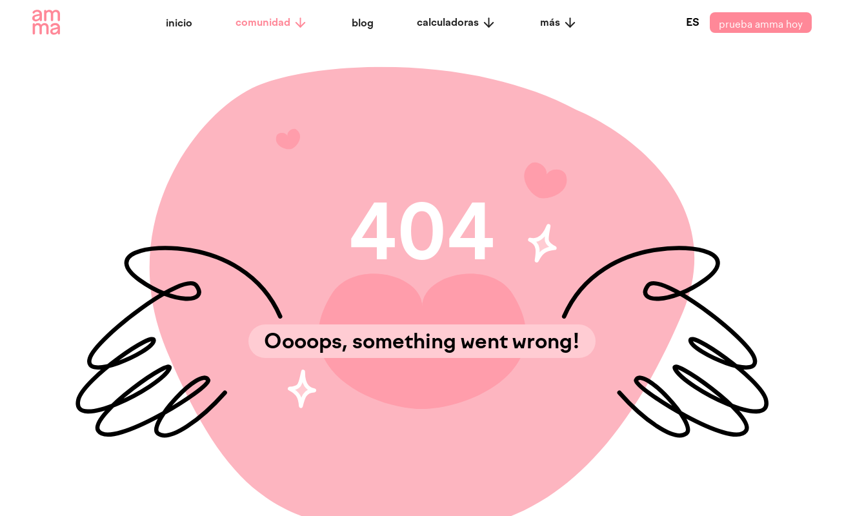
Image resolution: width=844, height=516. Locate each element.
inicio (179, 23)
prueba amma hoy (761, 22)
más (559, 22)
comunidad (272, 22)
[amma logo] (46, 22)
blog (363, 23)
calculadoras (456, 22)
